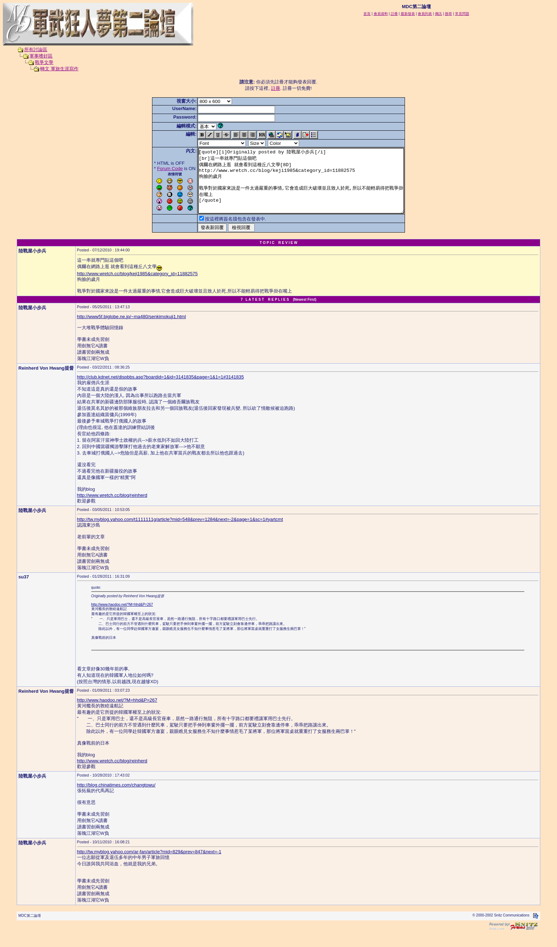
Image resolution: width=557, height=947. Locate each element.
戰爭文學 (44, 62)
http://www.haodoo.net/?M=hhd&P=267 (122, 617)
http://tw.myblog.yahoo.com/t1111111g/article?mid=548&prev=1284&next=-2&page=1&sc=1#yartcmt (180, 532)
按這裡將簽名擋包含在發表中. (223, 231)
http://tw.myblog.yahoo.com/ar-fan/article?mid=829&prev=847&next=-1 (149, 864)
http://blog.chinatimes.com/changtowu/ (116, 797)
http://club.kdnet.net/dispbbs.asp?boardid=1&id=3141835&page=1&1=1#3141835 (160, 389)
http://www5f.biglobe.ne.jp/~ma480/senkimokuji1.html (131, 329)
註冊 (275, 88)
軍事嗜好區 (41, 56)
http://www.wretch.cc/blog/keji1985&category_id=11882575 (137, 286)
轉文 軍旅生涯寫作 (59, 68)
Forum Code (157, 168)
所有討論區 (35, 49)
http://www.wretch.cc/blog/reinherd (112, 508)
